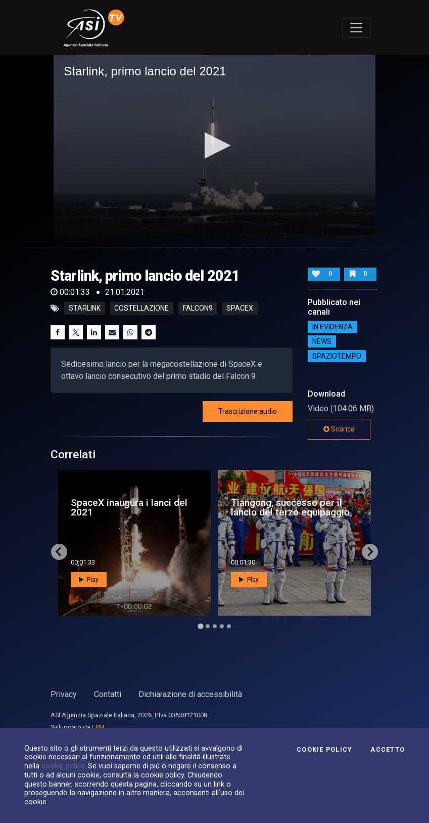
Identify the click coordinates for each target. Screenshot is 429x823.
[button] (214, 145)
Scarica (339, 429)
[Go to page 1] (200, 626)
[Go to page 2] (208, 626)
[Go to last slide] (59, 552)
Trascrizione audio (247, 411)
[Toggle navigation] (356, 28)
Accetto (387, 750)
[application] (214, 145)
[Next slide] (370, 552)
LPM (98, 727)
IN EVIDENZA (332, 327)
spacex (239, 309)
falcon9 (198, 309)
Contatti (107, 694)
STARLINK (85, 309)
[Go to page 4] (222, 626)
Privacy (64, 694)
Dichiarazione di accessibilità (190, 694)
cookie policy (62, 766)
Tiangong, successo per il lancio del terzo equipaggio (290, 507)
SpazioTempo (336, 356)
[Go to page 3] (215, 626)
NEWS (321, 341)
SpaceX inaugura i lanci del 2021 (129, 507)
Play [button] (89, 579)
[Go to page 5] (229, 626)
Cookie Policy (324, 750)
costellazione (141, 309)
